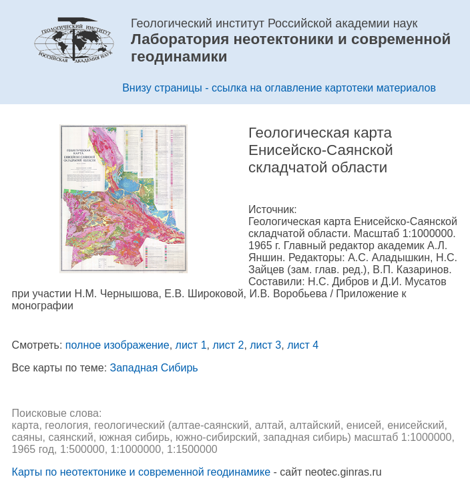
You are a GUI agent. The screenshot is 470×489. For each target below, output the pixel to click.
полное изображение (117, 345)
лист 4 (302, 345)
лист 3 (265, 345)
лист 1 (191, 345)
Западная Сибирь (154, 367)
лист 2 (228, 345)
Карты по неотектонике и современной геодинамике (141, 472)
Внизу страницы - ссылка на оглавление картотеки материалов (279, 88)
